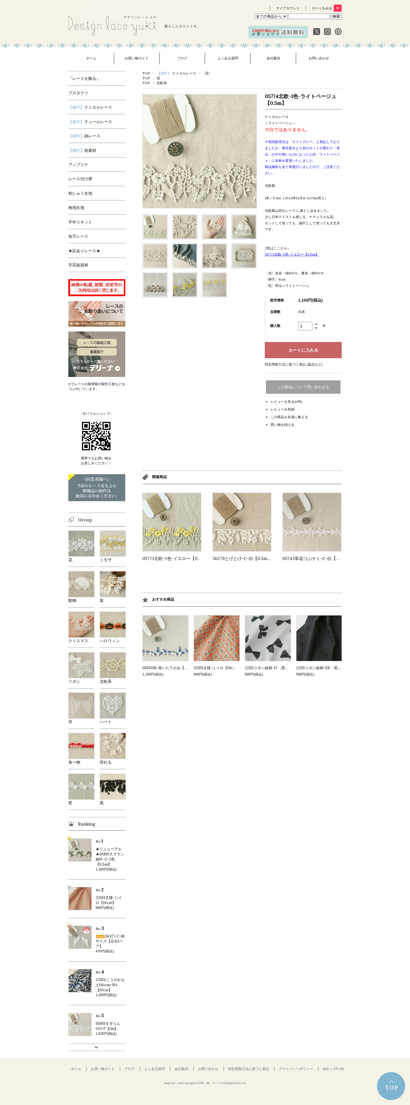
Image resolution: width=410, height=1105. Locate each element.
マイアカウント (288, 8)
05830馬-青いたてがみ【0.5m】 (169, 668)
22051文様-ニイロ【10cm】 (217, 668)
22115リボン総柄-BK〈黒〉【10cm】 (327, 668)
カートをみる (327, 8)
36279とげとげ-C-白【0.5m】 (242, 558)
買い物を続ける (282, 424)
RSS (326, 1069)
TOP (146, 73)
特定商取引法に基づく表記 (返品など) (294, 364)
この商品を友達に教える (289, 417)
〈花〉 (207, 73)
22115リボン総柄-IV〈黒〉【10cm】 (275, 668)
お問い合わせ (319, 58)
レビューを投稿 (282, 409)
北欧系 (162, 83)
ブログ (182, 58)
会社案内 (273, 58)
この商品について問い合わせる (303, 387)
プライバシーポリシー (296, 1069)
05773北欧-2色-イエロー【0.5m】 (175, 558)
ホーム (91, 58)
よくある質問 (228, 58)
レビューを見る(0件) (286, 401)
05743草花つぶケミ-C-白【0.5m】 (316, 558)
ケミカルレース (176, 73)
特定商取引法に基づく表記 (248, 1069)
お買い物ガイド (137, 58)
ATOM (338, 1069)
